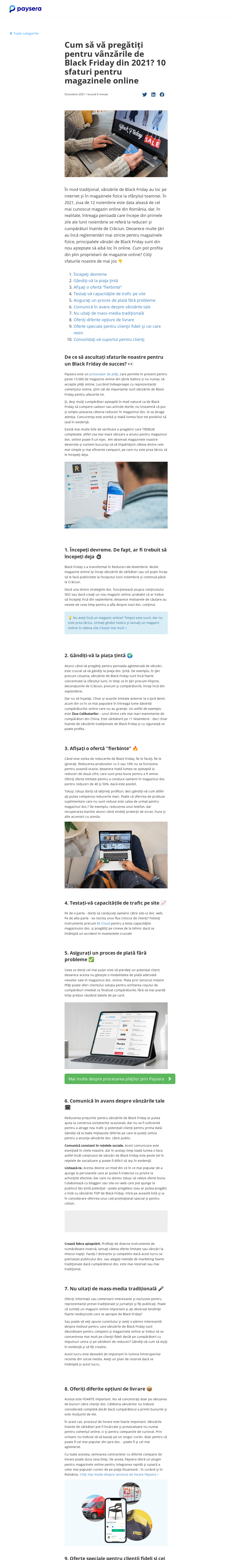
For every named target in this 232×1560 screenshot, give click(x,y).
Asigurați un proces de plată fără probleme (114, 300)
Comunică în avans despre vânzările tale (112, 306)
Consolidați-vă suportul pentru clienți (109, 339)
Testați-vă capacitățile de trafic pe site (109, 293)
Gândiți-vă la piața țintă (96, 280)
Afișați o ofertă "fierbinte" (98, 287)
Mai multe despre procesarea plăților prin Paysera (120, 1079)
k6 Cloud (103, 923)
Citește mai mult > (113, 628)
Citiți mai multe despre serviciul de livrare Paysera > (120, 1474)
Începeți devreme (90, 274)
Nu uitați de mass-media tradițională (109, 313)
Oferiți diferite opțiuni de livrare (104, 319)
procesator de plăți (103, 374)
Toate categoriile (24, 33)
